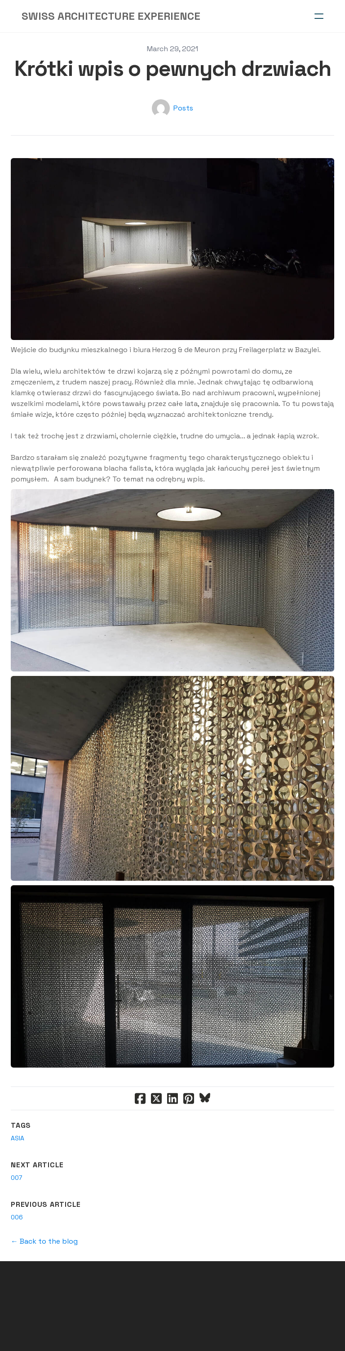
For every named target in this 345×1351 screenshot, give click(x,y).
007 (16, 1178)
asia (17, 1138)
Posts (183, 108)
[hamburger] (319, 16)
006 (17, 1217)
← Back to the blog (44, 1241)
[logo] (111, 16)
